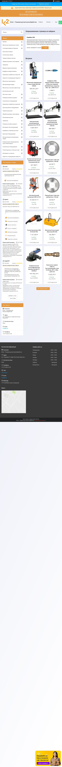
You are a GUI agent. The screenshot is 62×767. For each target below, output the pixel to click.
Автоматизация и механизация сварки (10, 138)
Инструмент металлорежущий (10, 127)
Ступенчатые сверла (8, 54)
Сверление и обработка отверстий (11, 74)
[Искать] (21, 32)
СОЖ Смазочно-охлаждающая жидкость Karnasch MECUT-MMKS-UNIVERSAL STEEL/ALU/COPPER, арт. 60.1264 (12, 270)
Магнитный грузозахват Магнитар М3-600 (52, 231)
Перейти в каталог (44, 4)
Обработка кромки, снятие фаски (11, 61)
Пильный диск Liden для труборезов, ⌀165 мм (52, 196)
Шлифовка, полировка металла (10, 130)
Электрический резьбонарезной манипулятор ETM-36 (34, 123)
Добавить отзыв (12, 295)
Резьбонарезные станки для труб (11, 150)
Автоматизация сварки (8, 84)
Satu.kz (37, 419)
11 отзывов (57, 1)
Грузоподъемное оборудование (11, 107)
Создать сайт (5, 1)
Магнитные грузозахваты (9, 81)
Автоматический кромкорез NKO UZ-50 (34, 196)
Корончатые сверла (8, 51)
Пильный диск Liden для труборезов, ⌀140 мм (52, 160)
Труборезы (5, 64)
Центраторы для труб (8, 91)
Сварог (45, 47)
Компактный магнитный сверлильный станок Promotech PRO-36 (34, 160)
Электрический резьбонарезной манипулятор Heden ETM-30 (52, 123)
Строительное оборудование (10, 101)
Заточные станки (7, 94)
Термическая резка (7, 110)
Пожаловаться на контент (40, 420)
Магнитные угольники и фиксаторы (11, 87)
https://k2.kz (4, 372)
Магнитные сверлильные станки (11, 45)
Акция (51, 22)
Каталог (44, 22)
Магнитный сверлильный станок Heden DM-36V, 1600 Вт (34, 84)
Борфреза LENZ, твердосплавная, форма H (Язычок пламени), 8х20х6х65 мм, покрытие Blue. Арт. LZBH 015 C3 (52, 84)
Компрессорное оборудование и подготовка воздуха (11, 142)
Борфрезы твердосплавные (10, 71)
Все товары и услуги (42, 288)
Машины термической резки (10, 68)
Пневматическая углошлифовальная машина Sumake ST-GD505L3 (34, 268)
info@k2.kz (5, 328)
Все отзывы (13, 298)
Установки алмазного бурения (10, 48)
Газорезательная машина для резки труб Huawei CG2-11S (12, 175)
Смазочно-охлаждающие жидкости (11, 78)
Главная (36, 22)
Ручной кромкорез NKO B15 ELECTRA (34, 231)
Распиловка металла (8, 117)
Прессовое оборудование (9, 134)
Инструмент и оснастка (8, 153)
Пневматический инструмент (10, 97)
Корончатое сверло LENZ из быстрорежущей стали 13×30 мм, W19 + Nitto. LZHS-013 (52, 268)
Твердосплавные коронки (9, 58)
